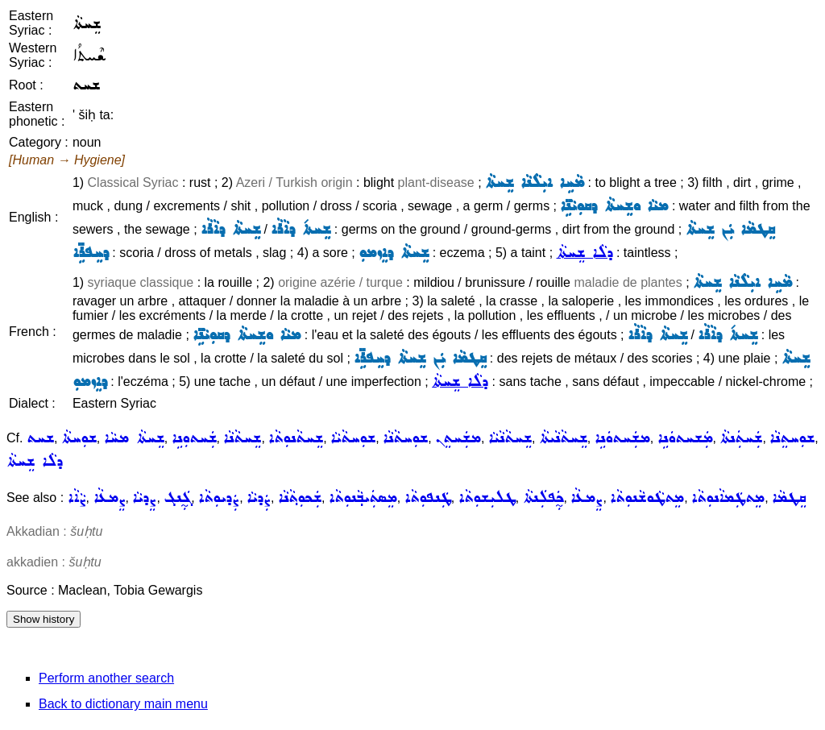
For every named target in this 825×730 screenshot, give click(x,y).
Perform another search (106, 678)
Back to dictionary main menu (123, 704)
